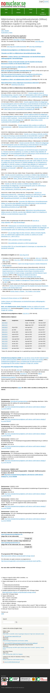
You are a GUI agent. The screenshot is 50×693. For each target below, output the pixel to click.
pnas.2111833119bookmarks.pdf (12, 662)
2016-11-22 (4, 325)
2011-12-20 (4, 341)
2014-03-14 (4, 334)
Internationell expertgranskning (18, 401)
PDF (5, 282)
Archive (30, 9)
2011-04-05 (4, 348)
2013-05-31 (26, 313)
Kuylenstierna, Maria (6, 32)
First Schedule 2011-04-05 (40, 260)
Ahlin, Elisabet (5, 30)
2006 (2, 613)
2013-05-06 (4, 339)
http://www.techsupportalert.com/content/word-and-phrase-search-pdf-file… (21, 561)
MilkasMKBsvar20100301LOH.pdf (10, 207)
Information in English (19, 39)
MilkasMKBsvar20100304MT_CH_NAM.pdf (15, 198)
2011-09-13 (17, 260)
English (41, 1)
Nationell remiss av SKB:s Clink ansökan (32, 359)
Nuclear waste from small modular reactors (13, 659)
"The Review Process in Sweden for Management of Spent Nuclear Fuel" (22, 280)
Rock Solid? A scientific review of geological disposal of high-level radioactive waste (23, 634)
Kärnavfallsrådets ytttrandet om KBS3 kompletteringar (22, 243)
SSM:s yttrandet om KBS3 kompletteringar (19, 239)
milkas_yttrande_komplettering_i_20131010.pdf (26, 178)
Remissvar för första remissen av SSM (11, 298)
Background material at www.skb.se (27, 274)
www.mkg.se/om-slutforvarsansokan (16, 46)
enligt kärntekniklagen (19, 222)
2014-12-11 (4, 332)
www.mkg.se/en (39, 41)
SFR (6, 12)
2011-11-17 (5, 260)
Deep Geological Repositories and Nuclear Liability (15, 640)
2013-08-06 (4, 336)
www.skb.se (36, 220)
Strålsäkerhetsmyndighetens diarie (10, 361)
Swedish (46, 1)
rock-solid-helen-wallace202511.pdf (13, 636)
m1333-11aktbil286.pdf (20, 155)
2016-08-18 (4, 327)
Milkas (18, 9)
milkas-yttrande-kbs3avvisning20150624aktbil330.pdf (22, 146)
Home (6, 9)
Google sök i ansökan (7, 310)
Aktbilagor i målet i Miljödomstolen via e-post (36, 308)
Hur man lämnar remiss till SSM (30, 358)
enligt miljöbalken (6, 222)
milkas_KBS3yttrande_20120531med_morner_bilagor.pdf (16, 189)
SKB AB (19, 370)
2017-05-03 (27, 258)
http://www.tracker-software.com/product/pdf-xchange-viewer (18, 556)
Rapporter (23, 363)
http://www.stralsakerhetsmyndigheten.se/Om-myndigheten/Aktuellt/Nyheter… (22, 74)
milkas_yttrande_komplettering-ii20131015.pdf (35, 168)
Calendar (18, 12)
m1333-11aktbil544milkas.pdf (34, 96)
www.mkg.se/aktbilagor (35, 46)
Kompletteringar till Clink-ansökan (10, 363)
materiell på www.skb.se (17, 84)
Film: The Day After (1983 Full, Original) (12, 654)
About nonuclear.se (43, 13)
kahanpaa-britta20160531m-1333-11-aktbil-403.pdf (32, 127)
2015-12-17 (39, 258)
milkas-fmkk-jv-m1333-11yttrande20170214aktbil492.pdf (19, 109)
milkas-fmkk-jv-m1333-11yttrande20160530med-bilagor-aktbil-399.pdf (22, 137)
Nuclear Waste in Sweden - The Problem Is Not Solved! (25, 291)
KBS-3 (42, 9)
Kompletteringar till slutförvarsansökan (31, 361)
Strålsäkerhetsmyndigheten (8, 377)
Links (30, 12)
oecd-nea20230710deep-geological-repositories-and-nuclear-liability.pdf (21, 643)
